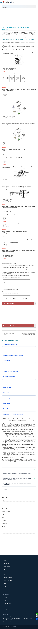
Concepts (6, 574)
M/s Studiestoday (13, 626)
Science (13, 6)
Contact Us (6, 600)
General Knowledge (6, 511)
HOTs (5, 583)
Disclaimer (6, 606)
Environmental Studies (6, 502)
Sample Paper (6, 563)
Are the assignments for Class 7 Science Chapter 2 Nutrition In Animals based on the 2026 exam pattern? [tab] (17, 479)
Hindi (3, 517)
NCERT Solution (7, 566)
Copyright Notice (7, 611)
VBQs (5, 586)
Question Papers (7, 569)
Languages (4, 520)
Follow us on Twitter (7, 603)
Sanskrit (3, 526)
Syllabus (5, 560)
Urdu (3, 514)
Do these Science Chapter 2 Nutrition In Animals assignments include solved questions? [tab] (17, 474)
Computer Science (5, 508)
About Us (6, 597)
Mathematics (4, 523)
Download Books (7, 571)
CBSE (6, 6)
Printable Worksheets (8, 580)
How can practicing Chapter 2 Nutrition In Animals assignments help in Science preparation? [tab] (17, 484)
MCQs (5, 589)
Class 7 (9, 6)
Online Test (6, 591)
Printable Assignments (8, 577)
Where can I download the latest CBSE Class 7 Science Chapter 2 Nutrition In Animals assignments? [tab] (18, 469)
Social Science (5, 529)
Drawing (3, 505)
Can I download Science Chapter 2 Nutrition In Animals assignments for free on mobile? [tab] (18, 488)
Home (3, 6)
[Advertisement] (19, 18)
